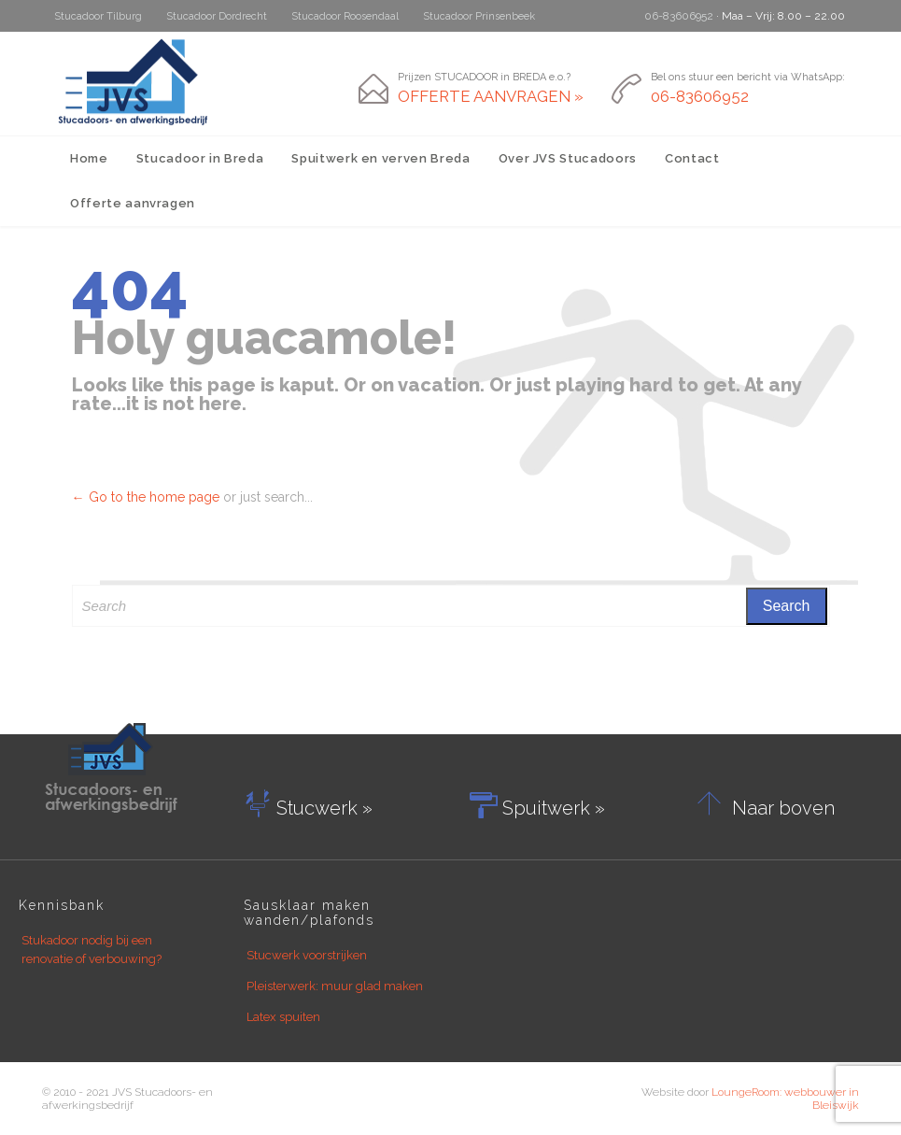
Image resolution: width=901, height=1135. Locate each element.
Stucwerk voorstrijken (306, 955)
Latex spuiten (283, 1017)
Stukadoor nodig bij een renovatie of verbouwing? (91, 949)
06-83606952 (678, 15)
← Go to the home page (145, 496)
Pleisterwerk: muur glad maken (334, 986)
